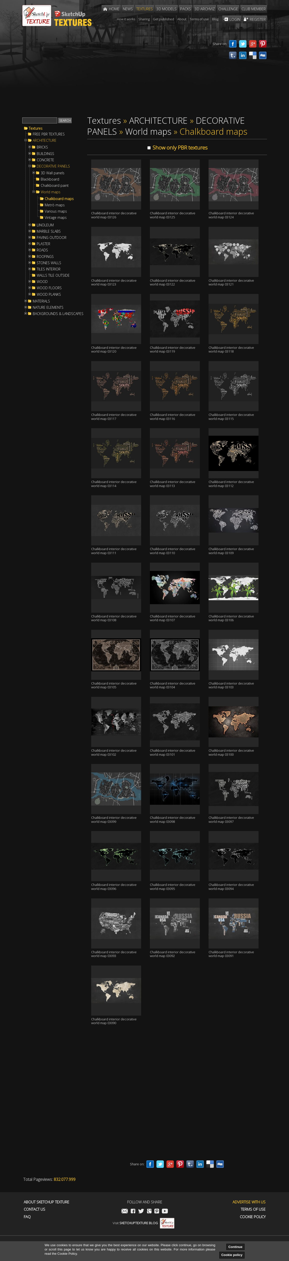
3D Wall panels (52, 173)
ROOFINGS (45, 256)
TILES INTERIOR (48, 269)
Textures (35, 128)
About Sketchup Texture (46, 1202)
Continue (235, 1247)
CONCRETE (45, 160)
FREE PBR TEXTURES (49, 134)
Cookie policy (232, 1255)
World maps (50, 192)
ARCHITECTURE (44, 140)
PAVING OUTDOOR (51, 237)
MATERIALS (41, 301)
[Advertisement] (114, 75)
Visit (143, 1223)
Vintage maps (56, 217)
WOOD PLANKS (49, 294)
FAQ (27, 1216)
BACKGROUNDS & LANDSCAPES (58, 313)
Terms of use (253, 1209)
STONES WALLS (49, 263)
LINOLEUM (45, 225)
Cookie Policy (253, 1216)
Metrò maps (55, 205)
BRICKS (42, 147)
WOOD (42, 281)
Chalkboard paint (55, 185)
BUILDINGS (45, 153)
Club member (254, 8)
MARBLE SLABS (49, 231)
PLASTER (43, 244)
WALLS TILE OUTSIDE (53, 275)
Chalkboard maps (59, 199)
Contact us (34, 1209)
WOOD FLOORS (49, 288)
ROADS (42, 250)
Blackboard (50, 179)
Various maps (56, 211)
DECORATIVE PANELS (53, 166)
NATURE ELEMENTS (48, 307)
